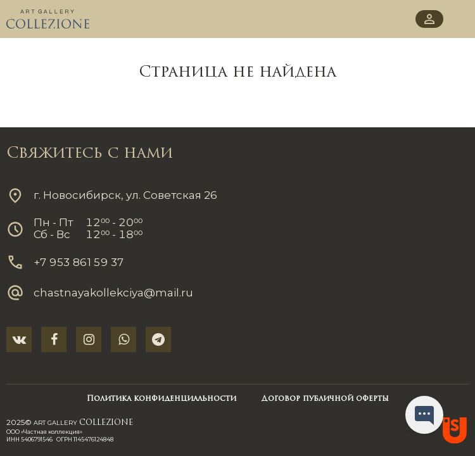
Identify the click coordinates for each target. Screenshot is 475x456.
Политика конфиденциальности (161, 399)
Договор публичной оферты (325, 399)
